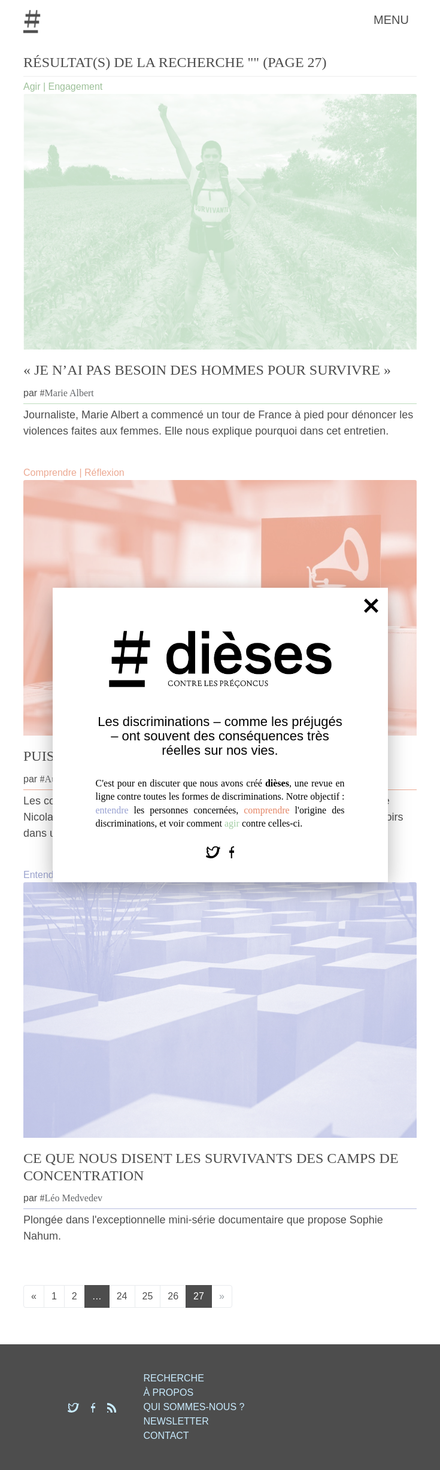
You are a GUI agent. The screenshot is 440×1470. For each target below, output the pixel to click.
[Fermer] (371, 605)
